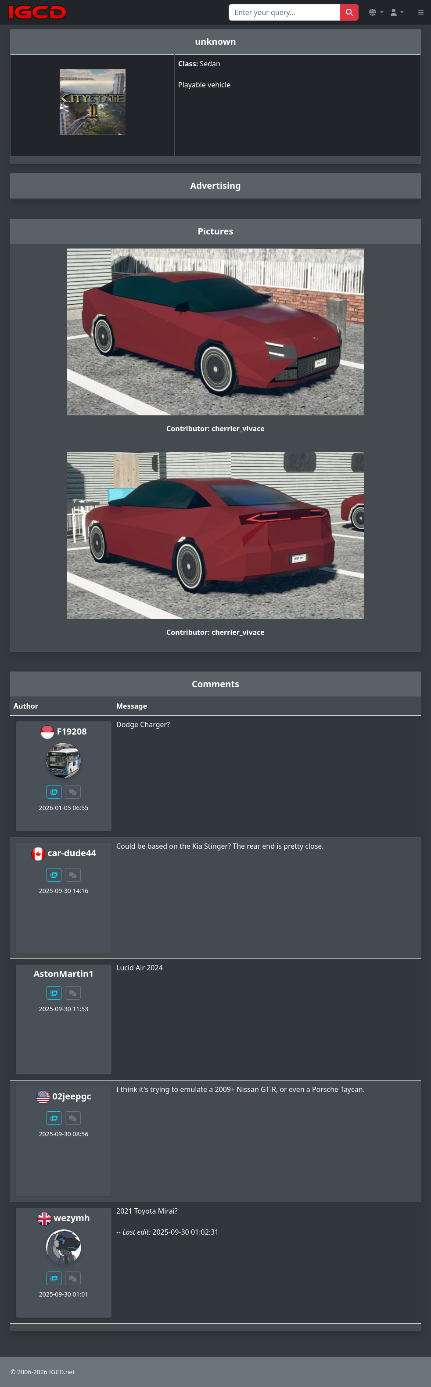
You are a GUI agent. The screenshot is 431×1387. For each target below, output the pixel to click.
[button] (376, 12)
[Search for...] (285, 12)
